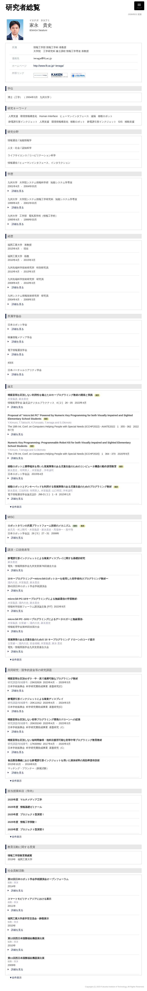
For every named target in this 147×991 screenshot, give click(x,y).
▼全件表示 (15, 506)
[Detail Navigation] (139, 5)
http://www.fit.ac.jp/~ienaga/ (48, 65)
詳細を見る (16, 191)
